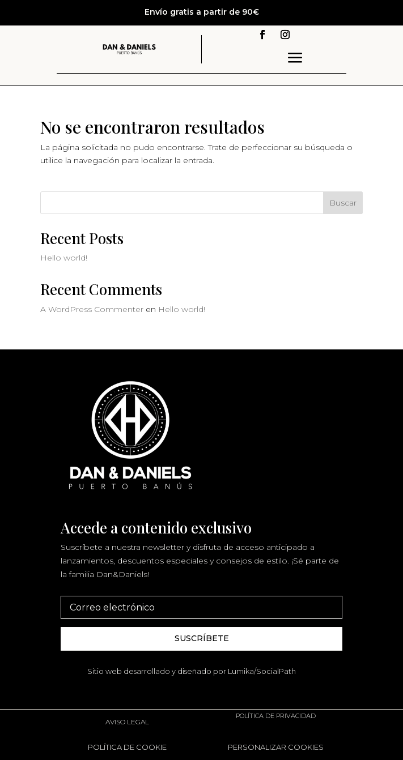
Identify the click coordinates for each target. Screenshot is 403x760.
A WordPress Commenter (91, 309)
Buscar (343, 203)
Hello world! (63, 258)
